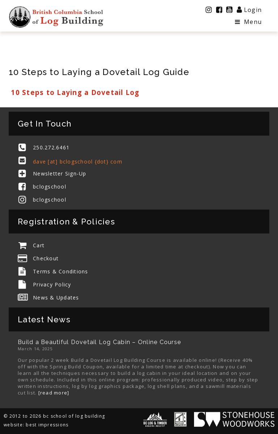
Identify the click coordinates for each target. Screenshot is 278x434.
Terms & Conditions (60, 271)
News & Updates (56, 297)
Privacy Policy (52, 284)
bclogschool (49, 186)
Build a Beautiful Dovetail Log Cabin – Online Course (99, 342)
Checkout (46, 258)
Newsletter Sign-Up (60, 173)
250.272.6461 (51, 147)
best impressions (47, 425)
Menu (248, 22)
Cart (39, 245)
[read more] (54, 392)
